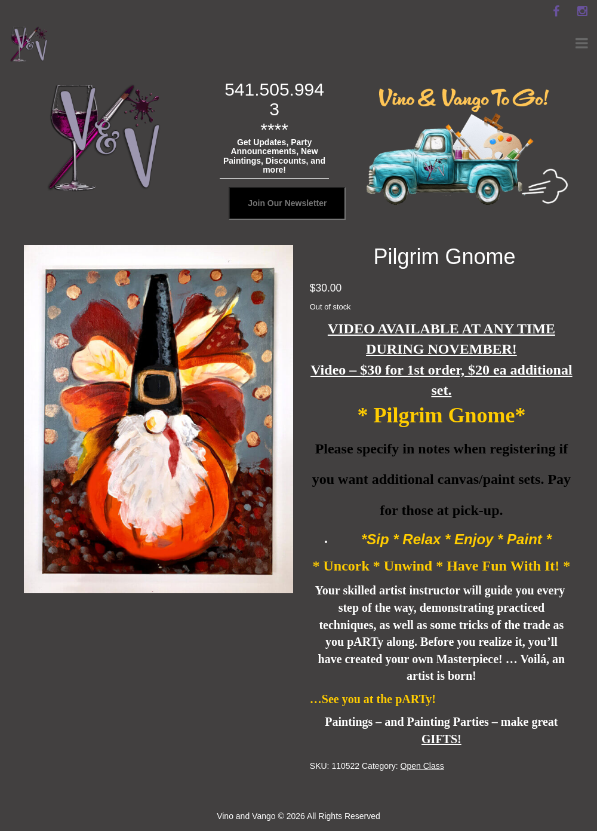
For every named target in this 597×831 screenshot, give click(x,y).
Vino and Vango (246, 816)
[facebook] (556, 11)
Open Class (422, 766)
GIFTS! (441, 739)
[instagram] (582, 11)
